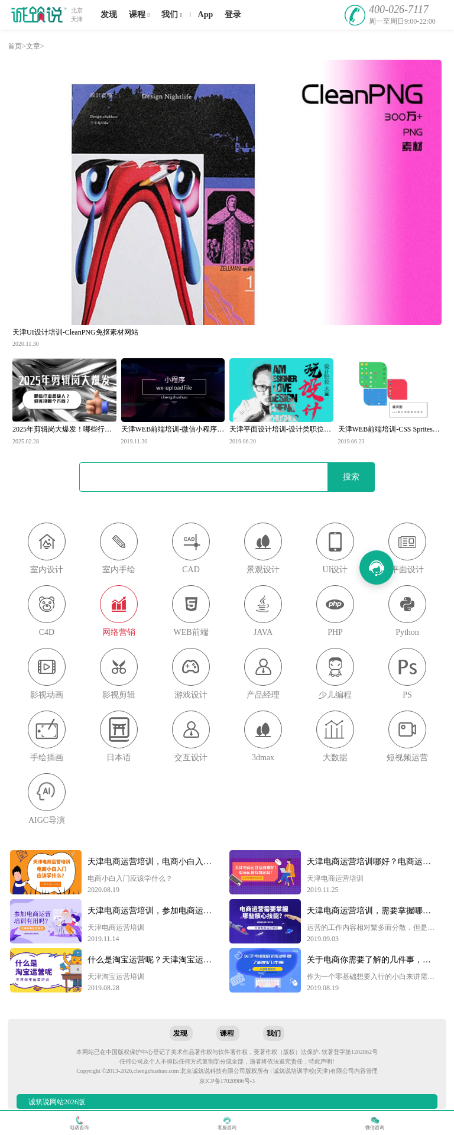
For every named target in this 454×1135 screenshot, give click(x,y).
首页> (17, 46)
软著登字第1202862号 (350, 1052)
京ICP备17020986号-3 (227, 1081)
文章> (35, 46)
